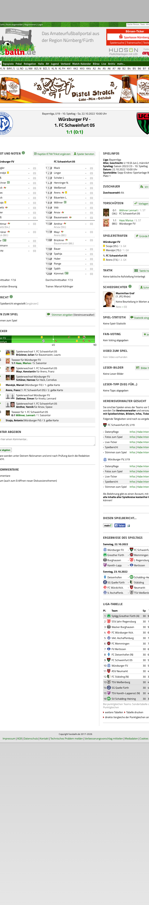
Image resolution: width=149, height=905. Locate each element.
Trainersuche (133, 43)
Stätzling (139, 582)
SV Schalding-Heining (124, 699)
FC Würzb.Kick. (115, 588)
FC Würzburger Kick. (123, 632)
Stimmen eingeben (62, 315)
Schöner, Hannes (25, 380)
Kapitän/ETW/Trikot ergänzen (54, 154)
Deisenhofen (114, 577)
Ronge (57, 263)
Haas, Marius (23, 363)
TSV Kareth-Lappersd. (124, 693)
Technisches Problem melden (66, 738)
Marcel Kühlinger (63, 286)
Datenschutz (31, 738)
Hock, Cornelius (48, 380)
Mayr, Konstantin (26, 371)
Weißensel (60, 188)
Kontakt (44, 738)
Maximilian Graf (125, 293)
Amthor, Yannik (25, 407)
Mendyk (110, 250)
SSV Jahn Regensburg (124, 621)
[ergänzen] (32, 303)
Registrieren (30, 24)
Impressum (9, 738)
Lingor (57, 173)
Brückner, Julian (25, 355)
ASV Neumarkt (120, 671)
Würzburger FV (73, 119)
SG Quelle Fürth (116, 582)
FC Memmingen (120, 643)
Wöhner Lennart (128, 210)
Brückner (59, 240)
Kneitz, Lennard (47, 398)
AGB (19, 738)
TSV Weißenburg (121, 682)
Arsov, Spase (45, 407)
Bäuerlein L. (60, 197)
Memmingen (141, 555)
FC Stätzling (118, 677)
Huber (57, 259)
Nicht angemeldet (14, 24)
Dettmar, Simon (25, 398)
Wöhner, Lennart (25, 415)
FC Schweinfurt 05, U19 (121, 425)
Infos (132, 432)
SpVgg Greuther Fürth (124, 616)
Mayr (57, 232)
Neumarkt (139, 588)
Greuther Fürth (115, 555)
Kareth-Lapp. (114, 565)
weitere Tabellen (114, 712)
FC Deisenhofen (120, 654)
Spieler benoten (85, 154)
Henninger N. (61, 183)
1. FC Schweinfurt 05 (74, 125)
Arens (57, 192)
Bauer (57, 249)
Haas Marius (126, 220)
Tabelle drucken (134, 712)
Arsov (57, 212)
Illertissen (139, 565)
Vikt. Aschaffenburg (123, 638)
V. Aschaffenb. (115, 593)
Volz (56, 207)
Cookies (144, 738)
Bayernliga (115, 160)
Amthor (58, 224)
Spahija (58, 254)
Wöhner (58, 202)
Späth (57, 268)
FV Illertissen (119, 649)
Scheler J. (59, 178)
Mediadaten (131, 738)
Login (40, 24)
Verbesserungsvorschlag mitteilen (104, 738)
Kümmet (59, 273)
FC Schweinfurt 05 (129, 213)
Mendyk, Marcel (15, 385)
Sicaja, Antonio (14, 420)
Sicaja (109, 246)
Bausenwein (61, 217)
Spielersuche (117, 43)
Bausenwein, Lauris (50, 355)
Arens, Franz (47, 371)
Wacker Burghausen (123, 627)
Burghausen (114, 560)
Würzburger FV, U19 (119, 459)
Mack (57, 168)
